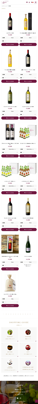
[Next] (32, 314)
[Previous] (3, 314)
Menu (35, 2)
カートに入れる (10, 44)
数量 (3, 77)
